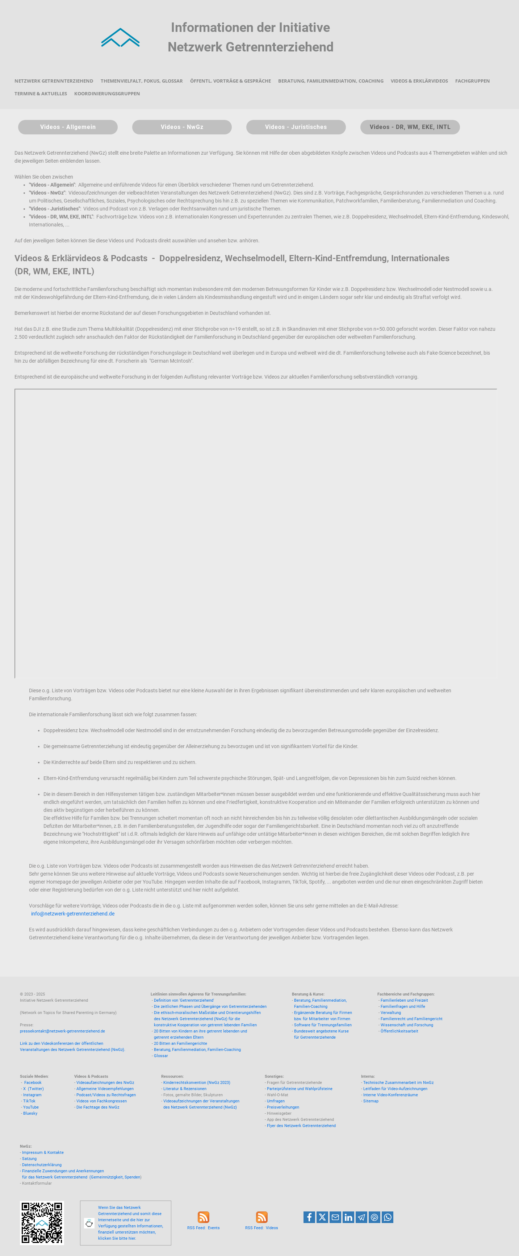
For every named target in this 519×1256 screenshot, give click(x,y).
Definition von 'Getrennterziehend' (184, 1000)
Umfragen (276, 1101)
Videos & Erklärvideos (419, 81)
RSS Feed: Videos (261, 1228)
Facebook (33, 1082)
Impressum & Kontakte (43, 1152)
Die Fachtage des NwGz (97, 1107)
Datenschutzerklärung (42, 1165)
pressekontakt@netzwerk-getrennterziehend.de (62, 1031)
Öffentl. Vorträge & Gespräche (230, 81)
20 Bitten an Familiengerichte (180, 1043)
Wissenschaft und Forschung (407, 1025)
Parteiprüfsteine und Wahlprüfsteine (299, 1088)
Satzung (29, 1158)
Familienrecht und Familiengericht (412, 1019)
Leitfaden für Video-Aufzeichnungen (395, 1088)
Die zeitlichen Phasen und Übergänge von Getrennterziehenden (210, 1006)
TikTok (29, 1101)
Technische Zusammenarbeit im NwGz (398, 1082)
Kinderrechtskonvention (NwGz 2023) (196, 1082)
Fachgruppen (472, 81)
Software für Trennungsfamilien (323, 1025)
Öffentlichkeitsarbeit (399, 1031)
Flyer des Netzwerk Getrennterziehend (301, 1125)
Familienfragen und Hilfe (403, 1006)
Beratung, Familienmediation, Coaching (331, 81)
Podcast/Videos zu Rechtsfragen (106, 1095)
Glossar (161, 1055)
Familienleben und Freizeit (404, 1000)
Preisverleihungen (283, 1107)
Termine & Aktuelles (40, 93)
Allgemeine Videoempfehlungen (105, 1088)
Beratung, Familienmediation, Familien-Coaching (197, 1049)
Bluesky (30, 1113)
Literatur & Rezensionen (184, 1088)
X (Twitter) (33, 1088)
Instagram (32, 1095)
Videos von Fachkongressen (101, 1101)
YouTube (31, 1107)
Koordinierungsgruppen (107, 93)
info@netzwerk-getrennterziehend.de (72, 914)
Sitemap (370, 1101)
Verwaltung (391, 1012)
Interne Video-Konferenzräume (390, 1095)
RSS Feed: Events (203, 1228)
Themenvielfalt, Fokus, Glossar (142, 81)
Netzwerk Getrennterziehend (53, 81)
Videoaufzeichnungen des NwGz (105, 1082)
